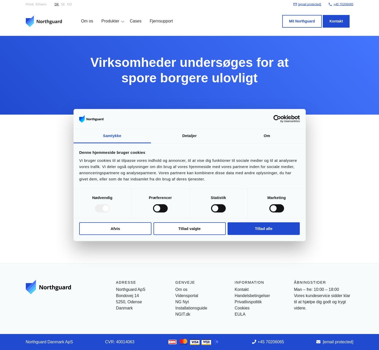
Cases (132, 16)
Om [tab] (267, 135)
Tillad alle (263, 228)
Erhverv (41, 4)
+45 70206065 (270, 342)
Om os (83, 16)
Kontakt (339, 16)
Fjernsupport (157, 16)
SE (63, 4)
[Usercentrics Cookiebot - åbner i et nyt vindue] (277, 119)
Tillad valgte (189, 228)
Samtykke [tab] (112, 135)
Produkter (107, 16)
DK (57, 4)
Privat (30, 4)
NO (69, 4)
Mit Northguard (306, 16)
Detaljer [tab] (189, 135)
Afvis (115, 228)
